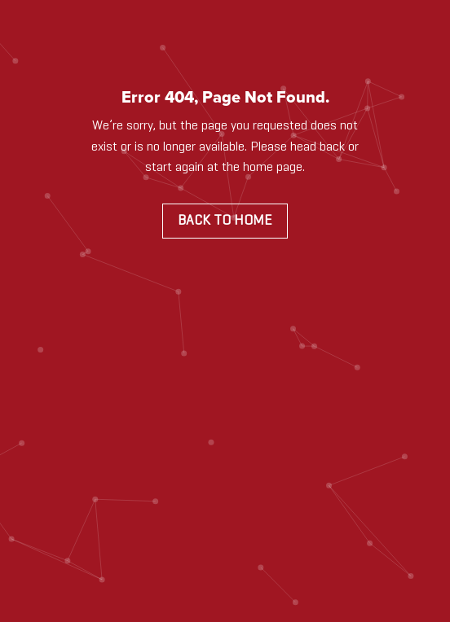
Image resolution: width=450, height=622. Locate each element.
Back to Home (225, 220)
